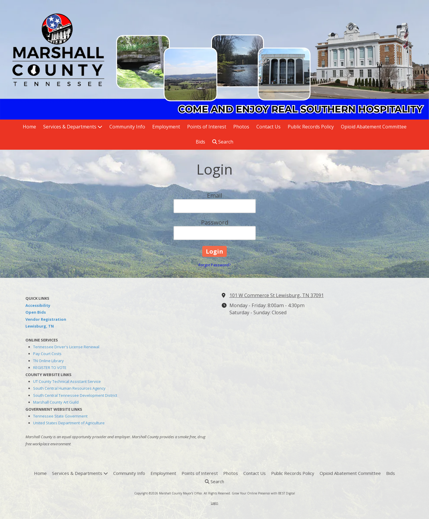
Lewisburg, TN (39, 326)
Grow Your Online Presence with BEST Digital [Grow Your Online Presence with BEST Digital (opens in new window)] (263, 493)
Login (214, 503)
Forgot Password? (215, 264)
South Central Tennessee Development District (75, 395)
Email (214, 195)
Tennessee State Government (60, 416)
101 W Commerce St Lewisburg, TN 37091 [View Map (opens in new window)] (276, 295)
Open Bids (35, 312)
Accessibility (37, 305)
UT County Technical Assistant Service (67, 381)
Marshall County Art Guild (56, 402)
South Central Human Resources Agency (69, 388)
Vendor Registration (45, 319)
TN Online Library (48, 360)
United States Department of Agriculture (69, 422)
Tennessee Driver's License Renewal (66, 346)
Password (214, 222)
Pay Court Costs (47, 353)
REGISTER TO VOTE (50, 367)
